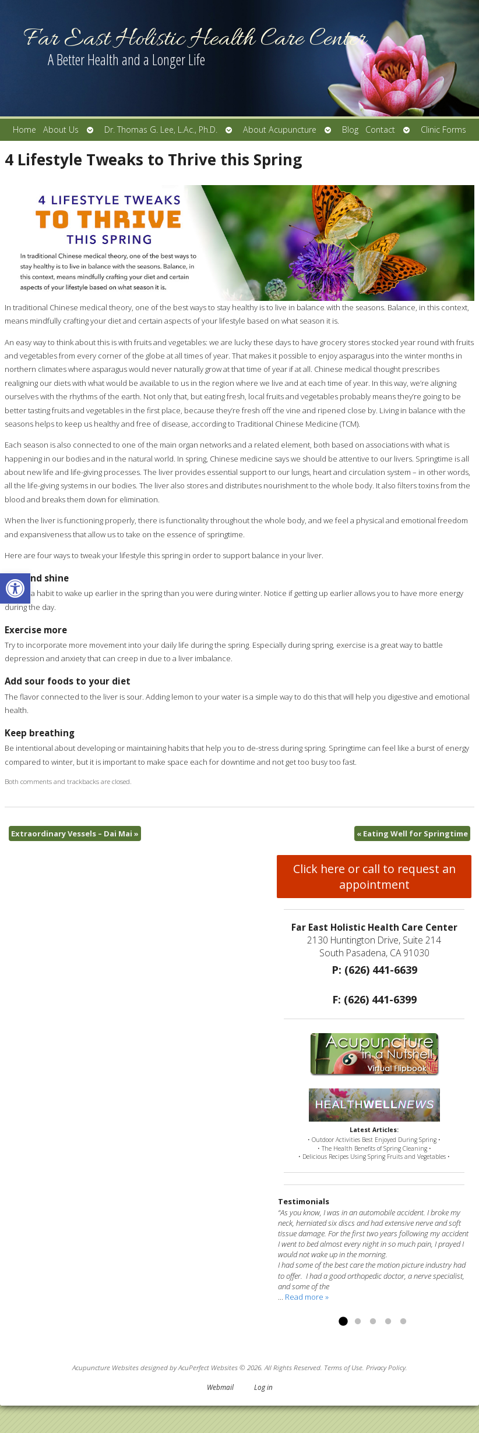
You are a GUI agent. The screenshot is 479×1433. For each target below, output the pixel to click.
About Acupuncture (279, 129)
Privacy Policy (386, 1367)
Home (24, 129)
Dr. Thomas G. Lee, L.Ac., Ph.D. (160, 129)
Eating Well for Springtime (412, 833)
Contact (380, 129)
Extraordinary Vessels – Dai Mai (75, 833)
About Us (61, 129)
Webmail (220, 1387)
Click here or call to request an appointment (374, 876)
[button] (15, 588)
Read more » (307, 1297)
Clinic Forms (443, 129)
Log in (263, 1387)
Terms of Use (343, 1367)
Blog (350, 129)
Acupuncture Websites (105, 1367)
